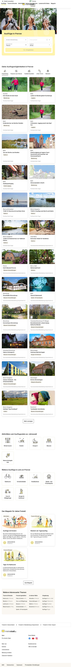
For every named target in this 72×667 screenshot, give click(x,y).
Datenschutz (10, 665)
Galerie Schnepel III (8, 352)
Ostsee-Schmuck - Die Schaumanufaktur (9, 380)
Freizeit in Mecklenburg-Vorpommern (27, 625)
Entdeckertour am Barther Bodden (13, 123)
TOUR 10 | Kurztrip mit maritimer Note (14, 211)
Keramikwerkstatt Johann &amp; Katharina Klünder (39, 323)
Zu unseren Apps (6, 638)
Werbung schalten (7, 652)
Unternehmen (5, 649)
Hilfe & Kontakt (32, 646)
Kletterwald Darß (35, 268)
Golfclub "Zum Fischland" (10, 409)
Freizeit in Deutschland (8, 625)
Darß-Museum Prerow (9, 268)
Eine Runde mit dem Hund (10, 95)
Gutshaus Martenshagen (37, 352)
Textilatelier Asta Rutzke (37, 409)
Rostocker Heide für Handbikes (39, 238)
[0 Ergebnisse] (28, 50)
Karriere (4, 646)
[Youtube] (33, 638)
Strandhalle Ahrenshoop (10, 295)
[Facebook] (29, 638)
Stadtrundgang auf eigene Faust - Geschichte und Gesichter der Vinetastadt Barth (40, 154)
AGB (3, 665)
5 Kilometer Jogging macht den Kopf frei (41, 124)
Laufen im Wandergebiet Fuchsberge (41, 95)
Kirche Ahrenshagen (36, 380)
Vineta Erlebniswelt (36, 295)
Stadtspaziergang (8, 183)
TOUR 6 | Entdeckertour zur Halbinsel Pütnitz (14, 239)
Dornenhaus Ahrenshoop (10, 323)
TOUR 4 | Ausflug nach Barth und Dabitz (42, 211)
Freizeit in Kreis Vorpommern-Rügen (51, 625)
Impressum (19, 665)
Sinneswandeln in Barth (37, 183)
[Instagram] (36, 638)
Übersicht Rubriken (7, 655)
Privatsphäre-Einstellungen (32, 665)
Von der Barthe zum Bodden (11, 152)
